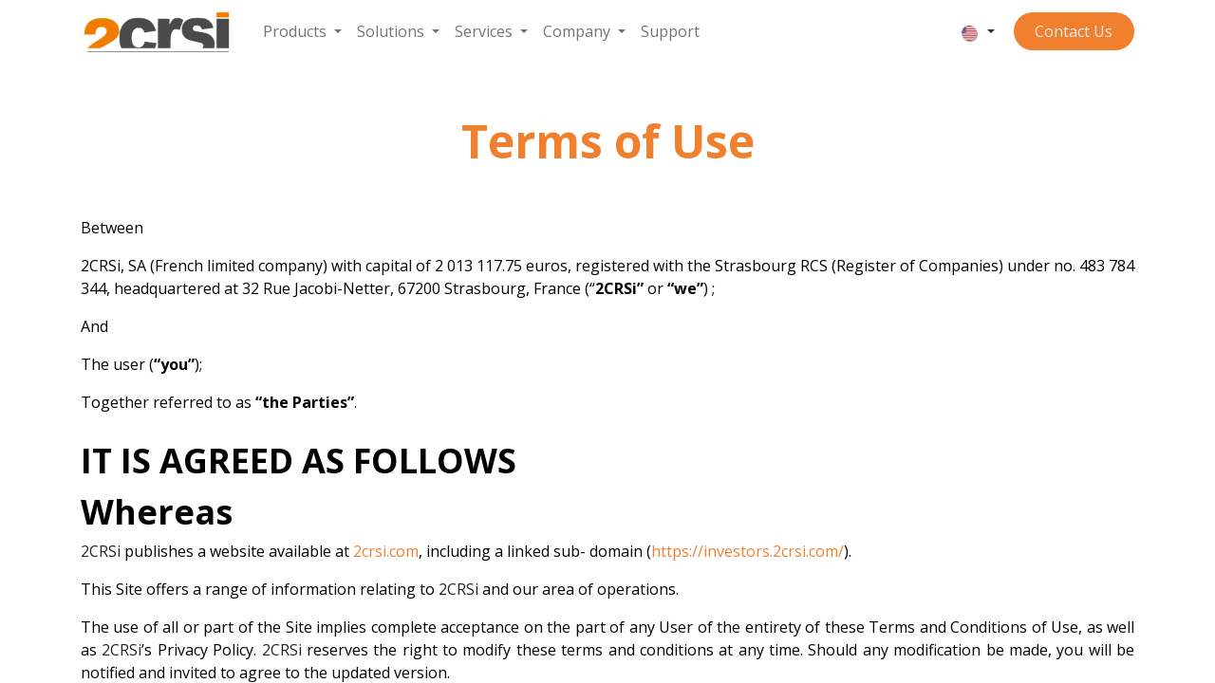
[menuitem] (302, 31)
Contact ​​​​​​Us (1073, 31)
